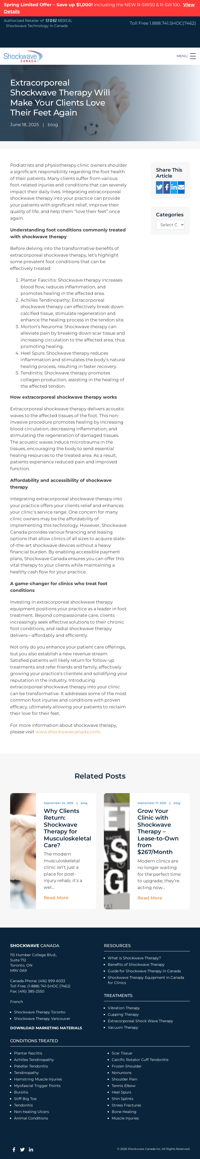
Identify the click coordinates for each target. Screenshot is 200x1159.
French (16, 1001)
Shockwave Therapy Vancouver (42, 1018)
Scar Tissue (122, 1053)
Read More (56, 897)
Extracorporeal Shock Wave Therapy (140, 1021)
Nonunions (122, 1072)
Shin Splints (122, 1098)
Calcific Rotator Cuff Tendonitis (140, 1059)
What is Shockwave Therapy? (135, 958)
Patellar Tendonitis (31, 1066)
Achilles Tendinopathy (34, 1059)
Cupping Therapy (123, 1014)
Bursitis (21, 1092)
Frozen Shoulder (127, 1066)
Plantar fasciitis (28, 1053)
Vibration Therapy (124, 1008)
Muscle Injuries (125, 1118)
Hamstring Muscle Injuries (38, 1079)
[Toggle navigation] (186, 56)
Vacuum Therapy (123, 1027)
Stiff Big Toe (25, 1098)
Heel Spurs (121, 1092)
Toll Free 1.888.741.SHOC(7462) (163, 23)
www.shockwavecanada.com (67, 731)
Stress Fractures (126, 1105)
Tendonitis (23, 1105)
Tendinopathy (26, 1072)
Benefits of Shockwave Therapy (136, 964)
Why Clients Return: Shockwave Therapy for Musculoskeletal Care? (67, 828)
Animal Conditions (31, 1118)
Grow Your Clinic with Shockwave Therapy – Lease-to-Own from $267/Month (158, 831)
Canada (34, 945)
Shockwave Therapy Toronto (39, 1012)
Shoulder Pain (124, 1079)
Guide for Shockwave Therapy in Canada (144, 971)
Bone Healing (124, 1111)
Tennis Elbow (123, 1085)
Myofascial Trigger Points (37, 1085)
